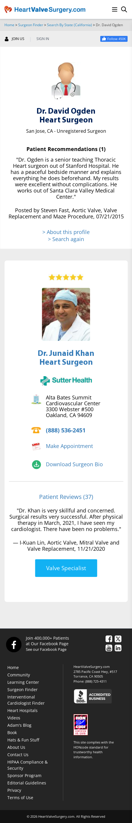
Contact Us (18, 754)
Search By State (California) (69, 24)
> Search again (66, 239)
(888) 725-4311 (96, 681)
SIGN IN (42, 38)
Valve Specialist (66, 568)
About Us (16, 747)
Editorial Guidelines (26, 783)
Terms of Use (20, 797)
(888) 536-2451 (66, 430)
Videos (13, 718)
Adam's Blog (19, 725)
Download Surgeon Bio (74, 464)
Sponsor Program (24, 775)
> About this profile (66, 232)
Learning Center (23, 682)
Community (18, 675)
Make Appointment (69, 445)
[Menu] (114, 9)
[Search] (124, 9)
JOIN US (14, 38)
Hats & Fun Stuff (23, 740)
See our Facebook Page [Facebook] (46, 649)
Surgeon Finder (30, 24)
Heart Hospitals (22, 710)
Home (9, 24)
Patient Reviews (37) (66, 496)
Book (12, 732)
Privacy (14, 790)
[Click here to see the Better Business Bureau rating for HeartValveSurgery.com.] (100, 695)
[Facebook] (13, 644)
